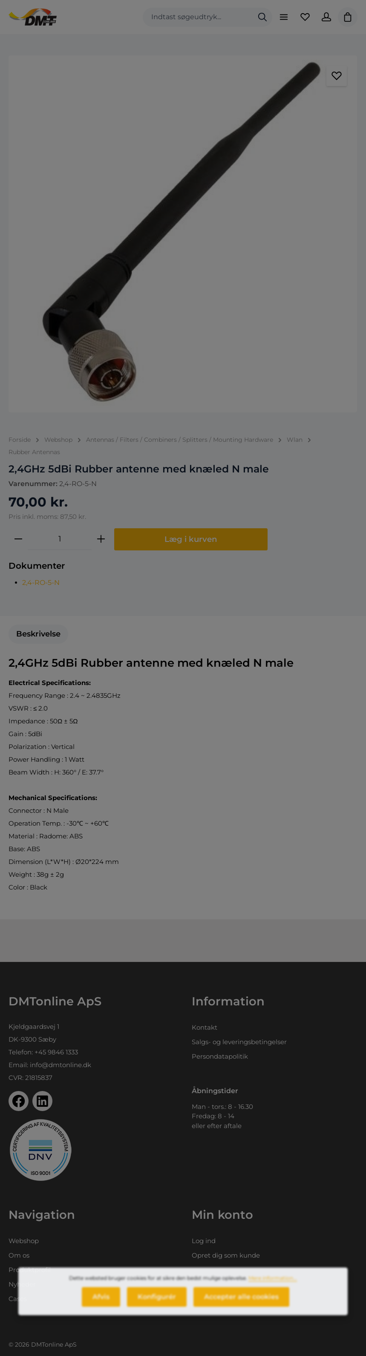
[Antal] (60, 539)
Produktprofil (30, 1270)
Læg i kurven (190, 539)
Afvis (101, 1304)
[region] (183, 233)
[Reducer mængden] (18, 539)
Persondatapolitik (220, 1056)
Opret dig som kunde (226, 1255)
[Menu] (284, 17)
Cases (18, 1299)
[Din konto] (326, 17)
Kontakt (204, 1027)
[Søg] (262, 17)
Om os (19, 1255)
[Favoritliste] (305, 17)
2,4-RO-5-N (41, 583)
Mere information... (272, 1285)
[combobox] (198, 17)
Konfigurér (157, 1304)
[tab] (38, 634)
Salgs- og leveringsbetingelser (239, 1042)
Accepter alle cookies (241, 1304)
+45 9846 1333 (56, 1052)
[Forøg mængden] (101, 539)
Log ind (204, 1241)
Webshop (24, 1241)
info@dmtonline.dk (60, 1065)
